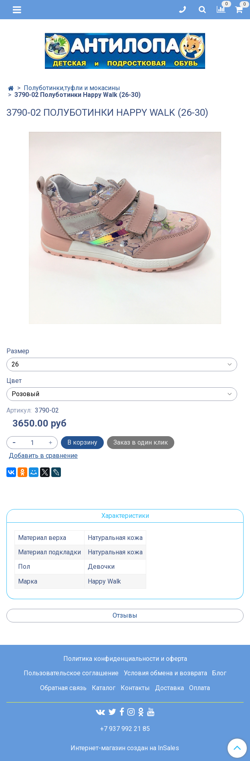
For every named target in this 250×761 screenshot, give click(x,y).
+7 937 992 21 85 (125, 729)
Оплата (199, 688)
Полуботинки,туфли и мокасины (72, 88)
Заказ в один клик (140, 442)
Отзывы (125, 615)
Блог (219, 673)
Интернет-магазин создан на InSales (125, 748)
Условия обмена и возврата (165, 673)
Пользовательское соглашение (71, 673)
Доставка (169, 688)
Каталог (103, 688)
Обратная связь (63, 688)
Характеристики (125, 515)
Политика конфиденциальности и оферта (125, 658)
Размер (17, 351)
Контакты (135, 688)
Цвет (14, 381)
